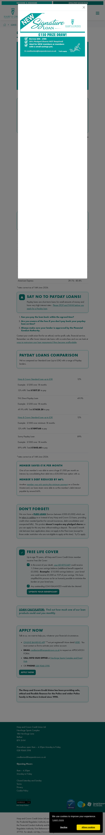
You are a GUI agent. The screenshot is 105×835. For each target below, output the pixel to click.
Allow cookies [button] (88, 827)
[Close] (84, 7)
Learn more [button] (58, 820)
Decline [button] (63, 827)
